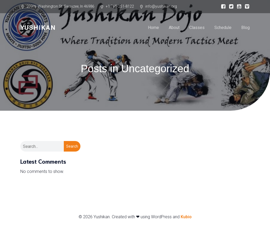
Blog (245, 27)
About (174, 27)
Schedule (223, 27)
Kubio (186, 216)
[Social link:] (222, 7)
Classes (197, 27)
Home (153, 27)
